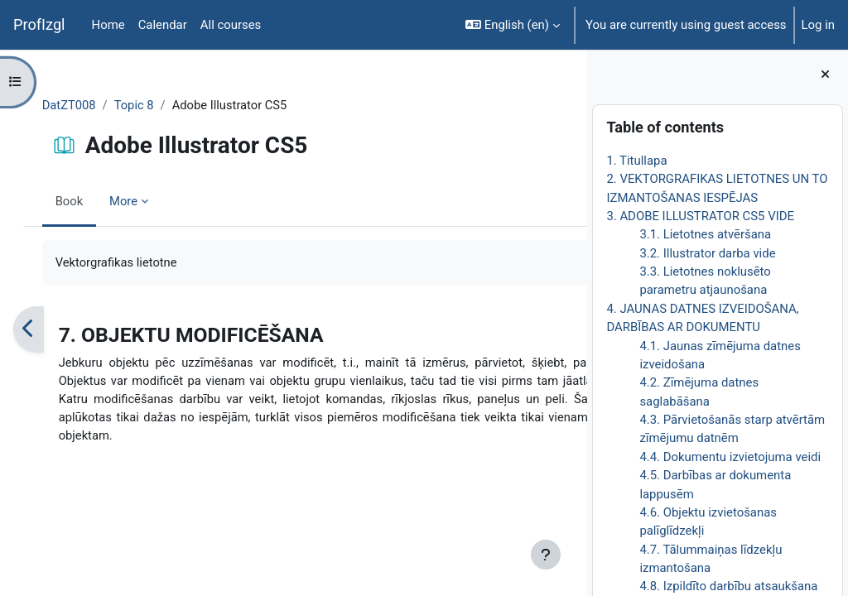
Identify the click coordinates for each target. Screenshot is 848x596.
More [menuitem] (141, 201)
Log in (818, 24)
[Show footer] (546, 555)
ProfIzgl (39, 24)
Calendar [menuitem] (162, 24)
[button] (513, 25)
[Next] (568, 330)
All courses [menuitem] (231, 24)
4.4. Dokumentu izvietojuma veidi (730, 456)
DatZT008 (86, 105)
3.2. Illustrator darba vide (707, 253)
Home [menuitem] (108, 24)
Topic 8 (152, 105)
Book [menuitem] (86, 201)
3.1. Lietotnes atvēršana (705, 234)
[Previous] (45, 330)
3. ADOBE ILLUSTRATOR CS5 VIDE (700, 216)
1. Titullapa (636, 160)
